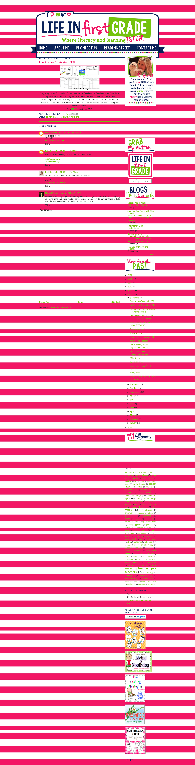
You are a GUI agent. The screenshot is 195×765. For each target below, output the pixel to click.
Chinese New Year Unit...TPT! (142, 302)
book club (150, 482)
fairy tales (143, 508)
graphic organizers (145, 514)
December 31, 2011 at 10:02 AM (64, 172)
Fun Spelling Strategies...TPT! (142, 306)
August (133, 396)
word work (131, 585)
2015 (130, 280)
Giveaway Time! (136, 334)
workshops (142, 585)
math (127, 531)
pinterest (128, 546)
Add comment (46, 210)
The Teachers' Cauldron (55, 182)
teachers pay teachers (68, 117)
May (132, 408)
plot (135, 546)
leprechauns (141, 528)
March (133, 416)
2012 (130, 291)
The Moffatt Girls (135, 226)
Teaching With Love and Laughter (137, 249)
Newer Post (44, 302)
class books (145, 493)
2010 (130, 428)
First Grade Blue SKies (54, 140)
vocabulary (129, 582)
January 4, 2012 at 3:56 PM (69, 193)
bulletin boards (139, 485)
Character (149, 488)
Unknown (49, 132)
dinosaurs (137, 502)
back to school (147, 479)
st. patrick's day (150, 563)
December (135, 298)
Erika (47, 151)
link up (150, 528)
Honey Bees (135, 373)
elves (144, 505)
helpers (127, 520)
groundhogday (130, 517)
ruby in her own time (145, 554)
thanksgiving (130, 576)
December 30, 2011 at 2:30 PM (63, 151)
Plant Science (133, 229)
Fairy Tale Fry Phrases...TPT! (142, 338)
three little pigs (146, 576)
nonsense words (130, 540)
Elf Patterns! (135, 359)
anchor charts (142, 476)
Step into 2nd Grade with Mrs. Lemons (140, 213)
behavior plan (139, 482)
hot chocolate (149, 520)
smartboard (129, 560)
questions (149, 549)
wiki (136, 582)
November (135, 385)
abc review (129, 473)
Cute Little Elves (136, 363)
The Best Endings (52, 161)
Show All (153, 255)
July (132, 400)
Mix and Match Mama (136, 204)
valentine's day (131, 579)
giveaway (129, 514)
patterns (138, 543)
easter (136, 505)
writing (150, 585)
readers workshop (132, 551)
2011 (130, 295)
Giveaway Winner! (137, 330)
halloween (147, 516)
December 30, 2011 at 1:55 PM (67, 132)
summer (144, 566)
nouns (141, 540)
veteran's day (147, 579)
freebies (129, 510)
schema (135, 557)
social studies (148, 560)
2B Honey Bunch (52, 159)
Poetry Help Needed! (139, 341)
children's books (131, 491)
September (135, 393)
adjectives (142, 473)
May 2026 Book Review (137, 206)
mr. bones (139, 537)
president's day (147, 546)
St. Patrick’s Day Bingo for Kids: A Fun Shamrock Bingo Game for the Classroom (139, 239)
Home (80, 302)
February (134, 420)
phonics (148, 543)
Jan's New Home (149, 522)
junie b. (149, 525)
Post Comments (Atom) (61, 307)
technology (149, 573)
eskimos (133, 508)
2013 (130, 287)
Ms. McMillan (51, 193)
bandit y (128, 482)
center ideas (51, 117)
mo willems (141, 534)
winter (143, 582)
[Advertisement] (57, 282)
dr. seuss (149, 502)
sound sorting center (133, 563)
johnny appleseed (135, 525)
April (132, 412)
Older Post (115, 302)
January (133, 423)
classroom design (133, 496)
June (132, 404)
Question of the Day (133, 549)
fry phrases (146, 511)
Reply (47, 144)
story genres (132, 566)
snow (138, 560)
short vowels (148, 557)
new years (149, 537)
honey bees (137, 520)
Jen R (47, 172)
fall (152, 508)
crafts (138, 499)
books (127, 485)
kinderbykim (129, 528)
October (134, 389)
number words (151, 540)
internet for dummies (132, 522)
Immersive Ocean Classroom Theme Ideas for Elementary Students (139, 218)
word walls (152, 582)
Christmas (128, 493)
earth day (128, 505)
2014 (130, 283)
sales (126, 557)
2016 (130, 276)
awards (135, 479)
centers (139, 488)
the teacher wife (134, 235)
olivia (129, 543)
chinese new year (146, 491)
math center (140, 531)
